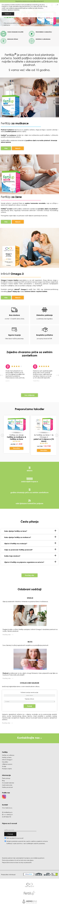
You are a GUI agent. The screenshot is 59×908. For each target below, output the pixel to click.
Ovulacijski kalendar (8, 783)
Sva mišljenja (29, 395)
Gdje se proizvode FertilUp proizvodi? (18, 550)
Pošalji (29, 706)
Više (6, 148)
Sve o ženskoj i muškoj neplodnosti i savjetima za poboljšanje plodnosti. (25, 645)
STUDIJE (30, 598)
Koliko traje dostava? (12, 556)
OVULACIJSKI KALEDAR (29, 683)
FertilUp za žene (6, 757)
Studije (4, 766)
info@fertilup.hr (8, 812)
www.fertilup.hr (8, 814)
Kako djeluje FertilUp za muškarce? (17, 537)
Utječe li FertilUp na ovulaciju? (15, 543)
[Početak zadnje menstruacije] (29, 701)
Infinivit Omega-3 (7, 759)
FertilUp (15, 123)
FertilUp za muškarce (8, 755)
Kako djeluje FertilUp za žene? (15, 531)
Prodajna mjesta (7, 768)
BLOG (30, 642)
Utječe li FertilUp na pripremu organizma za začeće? (24, 562)
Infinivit (6, 273)
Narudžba (16, 448)
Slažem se (8, 14)
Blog (3, 780)
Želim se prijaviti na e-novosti (14, 838)
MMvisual (12, 874)
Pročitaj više (29, 575)
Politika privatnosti (7, 787)
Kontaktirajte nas (29, 737)
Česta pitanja (6, 778)
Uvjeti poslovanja (7, 785)
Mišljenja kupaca (7, 764)
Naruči (17, 148)
